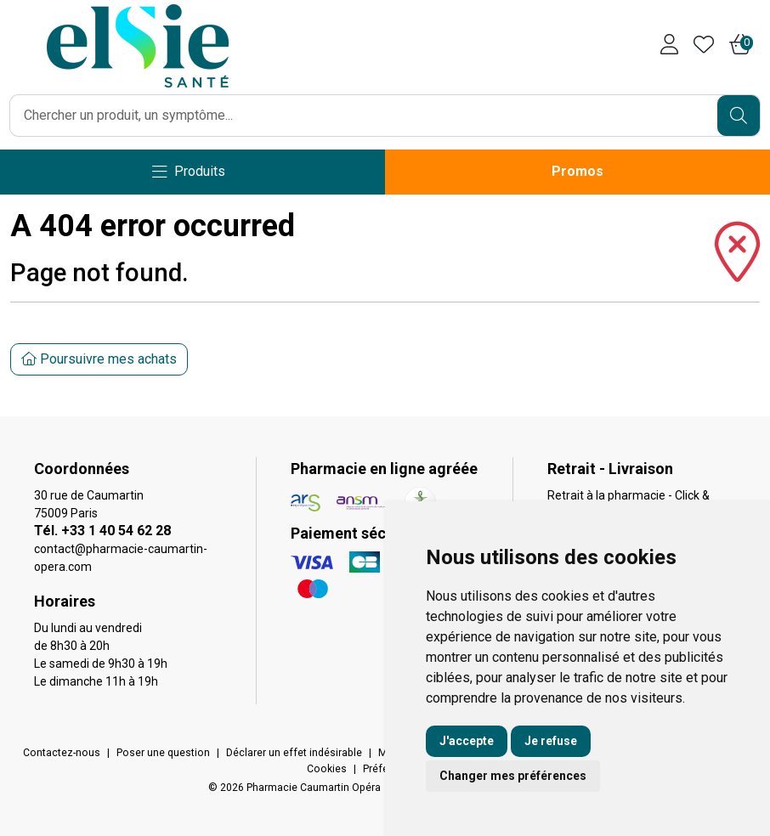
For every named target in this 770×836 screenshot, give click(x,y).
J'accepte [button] (466, 741)
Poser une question (163, 753)
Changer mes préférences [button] (512, 775)
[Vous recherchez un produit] (364, 115)
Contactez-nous (61, 753)
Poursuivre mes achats (99, 359)
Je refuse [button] (550, 741)
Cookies (327, 769)
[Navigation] (188, 172)
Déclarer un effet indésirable (294, 753)
